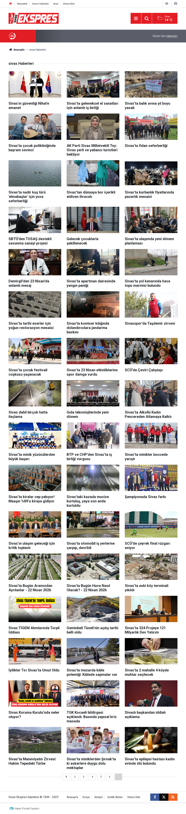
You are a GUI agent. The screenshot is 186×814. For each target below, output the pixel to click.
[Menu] (136, 18)
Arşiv (55, 3)
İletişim (98, 797)
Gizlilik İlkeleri (115, 797)
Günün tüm (165, 36)
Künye (86, 797)
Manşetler (22, 3)
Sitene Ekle (68, 3)
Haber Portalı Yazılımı (27, 808)
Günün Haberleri (40, 3)
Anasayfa (17, 49)
